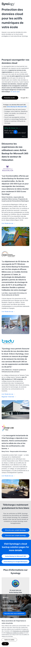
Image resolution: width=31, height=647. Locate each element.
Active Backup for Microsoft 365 (16, 106)
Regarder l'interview (9, 396)
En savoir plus (15, 91)
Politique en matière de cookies (14, 632)
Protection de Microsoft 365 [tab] (11, 98)
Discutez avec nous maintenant (14, 613)
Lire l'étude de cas (8, 223)
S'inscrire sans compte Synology (15, 530)
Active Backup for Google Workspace (15, 561)
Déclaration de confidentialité (21, 631)
